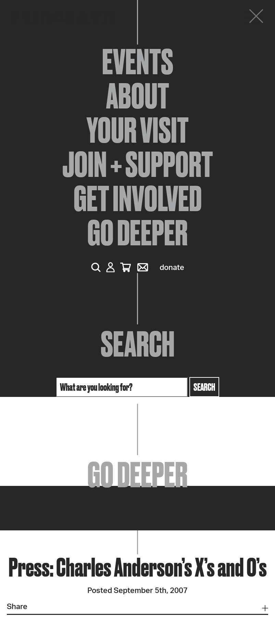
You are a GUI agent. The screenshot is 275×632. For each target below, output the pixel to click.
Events (137, 61)
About (137, 95)
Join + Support (137, 164)
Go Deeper (137, 232)
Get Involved (138, 198)
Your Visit (138, 130)
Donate (172, 267)
